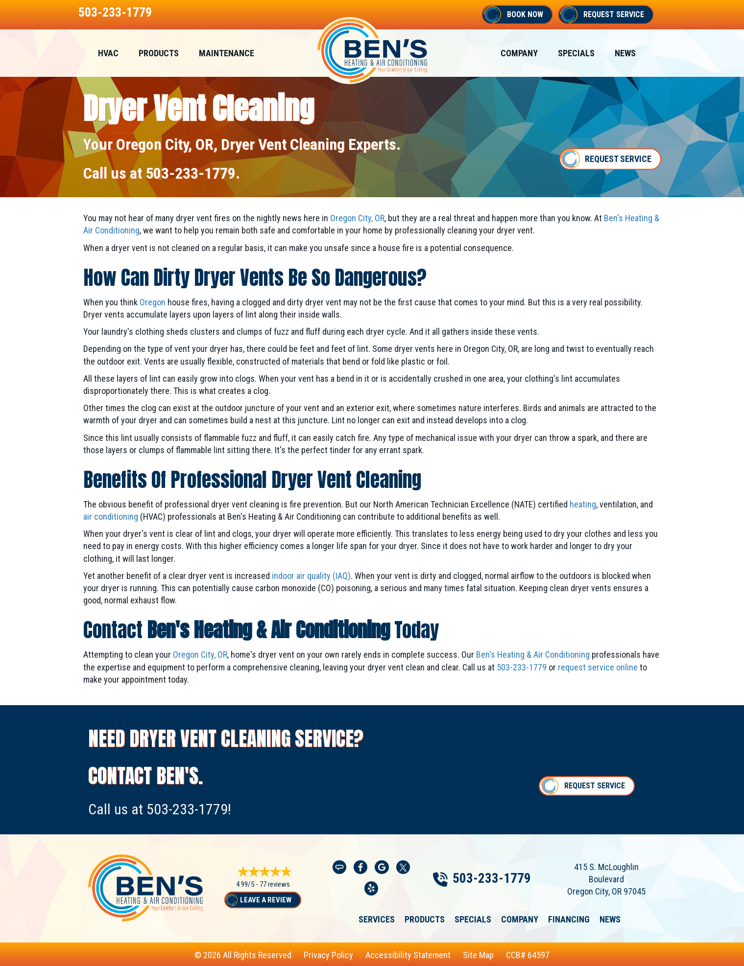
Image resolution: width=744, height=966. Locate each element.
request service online (598, 667)
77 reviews (275, 884)
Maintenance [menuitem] (226, 53)
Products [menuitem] (159, 53)
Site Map (478, 955)
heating (583, 504)
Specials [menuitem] (576, 53)
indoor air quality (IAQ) (311, 576)
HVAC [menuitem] (108, 53)
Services (377, 919)
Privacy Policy (328, 955)
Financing (569, 919)
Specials (473, 919)
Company (519, 919)
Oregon (153, 302)
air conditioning (110, 516)
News (610, 919)
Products (425, 919)
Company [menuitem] (519, 53)
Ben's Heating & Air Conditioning (533, 654)
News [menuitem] (625, 53)
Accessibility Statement (408, 955)
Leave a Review (265, 900)
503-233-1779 (115, 12)
